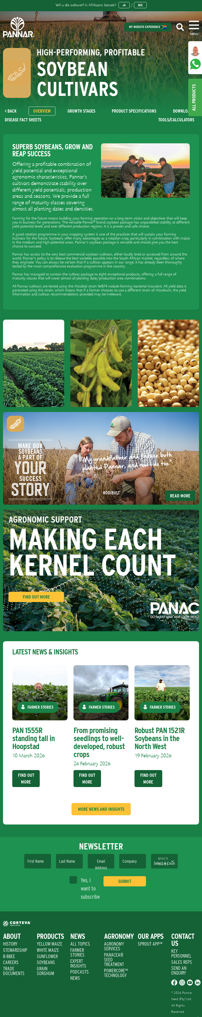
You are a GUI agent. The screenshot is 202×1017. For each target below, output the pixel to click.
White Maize (48, 950)
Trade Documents (13, 971)
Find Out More (36, 597)
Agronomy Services (114, 946)
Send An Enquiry (178, 970)
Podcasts (79, 972)
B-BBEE (9, 956)
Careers (10, 962)
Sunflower (47, 956)
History (10, 944)
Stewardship (15, 950)
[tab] (42, 111)
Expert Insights (78, 963)
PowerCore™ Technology (116, 973)
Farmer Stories (77, 952)
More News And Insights (101, 809)
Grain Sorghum (45, 971)
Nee (140, 5)
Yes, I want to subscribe (85, 888)
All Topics (80, 944)
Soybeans (46, 962)
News (75, 978)
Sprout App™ (150, 944)
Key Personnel (181, 953)
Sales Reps (181, 962)
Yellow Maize (49, 944)
